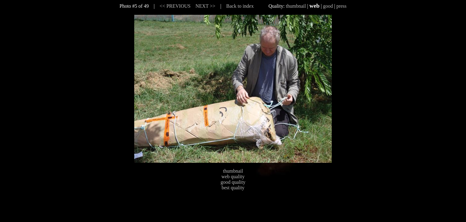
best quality (233, 187)
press (341, 6)
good (328, 6)
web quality (232, 176)
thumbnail (296, 6)
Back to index (240, 6)
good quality (233, 182)
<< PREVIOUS (175, 6)
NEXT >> (205, 6)
